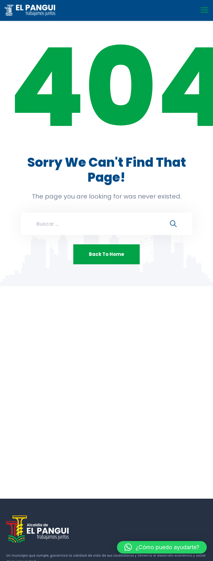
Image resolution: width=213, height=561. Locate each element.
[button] (162, 547)
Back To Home (106, 254)
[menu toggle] (204, 10)
